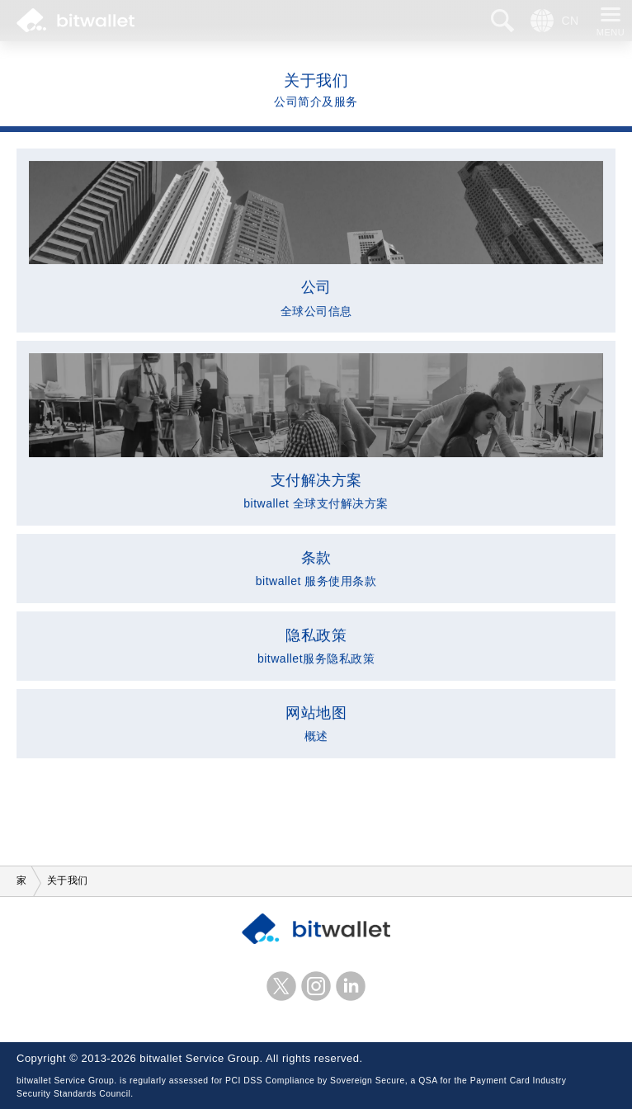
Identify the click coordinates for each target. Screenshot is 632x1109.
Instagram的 (316, 986)
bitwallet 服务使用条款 (316, 567)
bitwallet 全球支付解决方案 (316, 432)
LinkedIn (351, 986)
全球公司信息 (316, 240)
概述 (316, 722)
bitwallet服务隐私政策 (316, 645)
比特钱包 (75, 20)
